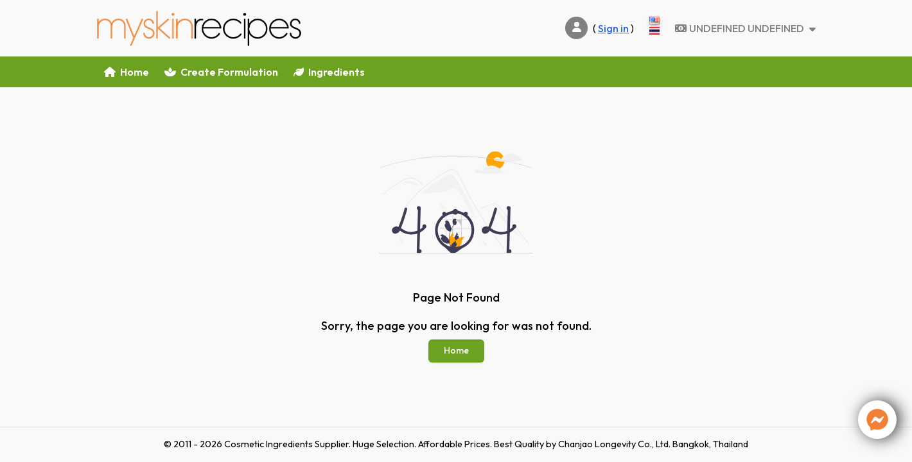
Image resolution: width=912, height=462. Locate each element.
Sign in (613, 28)
